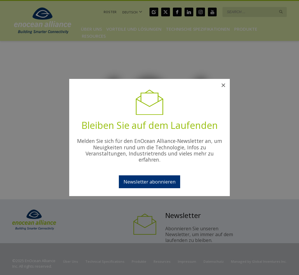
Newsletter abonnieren (149, 181)
